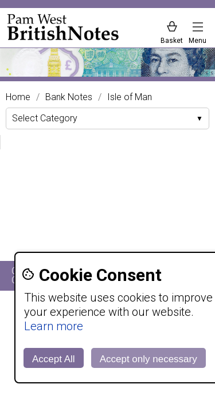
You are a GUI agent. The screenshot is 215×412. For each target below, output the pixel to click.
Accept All (53, 359)
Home (18, 97)
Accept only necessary (148, 359)
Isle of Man (129, 97)
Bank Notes (68, 97)
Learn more (53, 326)
